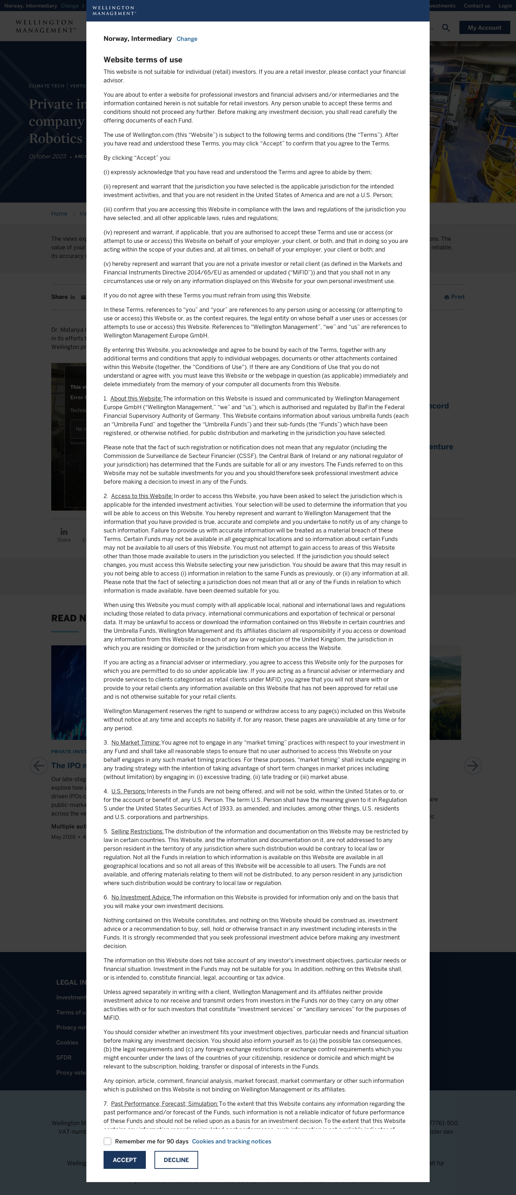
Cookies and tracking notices (231, 1141)
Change (187, 38)
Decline (176, 1160)
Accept (125, 1160)
